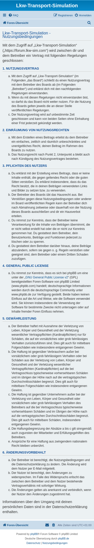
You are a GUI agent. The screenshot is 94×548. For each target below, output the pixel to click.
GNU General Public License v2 (46, 277)
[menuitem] (13, 15)
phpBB (34, 534)
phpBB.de (63, 538)
